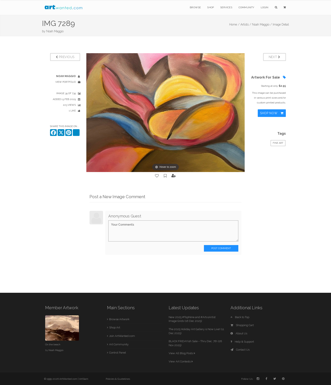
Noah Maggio (55, 31)
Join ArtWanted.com (122, 336)
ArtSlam (83, 378)
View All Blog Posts (182, 353)
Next (274, 57)
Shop (210, 7)
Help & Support (242, 341)
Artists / (245, 24)
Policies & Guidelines (118, 378)
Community (246, 7)
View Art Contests (181, 361)
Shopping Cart (242, 325)
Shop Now (272, 113)
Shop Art (114, 327)
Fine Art (278, 143)
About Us (239, 333)
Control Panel (117, 352)
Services (226, 7)
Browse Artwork (119, 319)
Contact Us (240, 349)
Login (265, 7)
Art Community (119, 344)
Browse (195, 7)
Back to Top (240, 317)
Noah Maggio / (262, 24)
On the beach (52, 344)
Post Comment (221, 248)
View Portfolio (65, 81)
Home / (234, 24)
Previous (65, 57)
